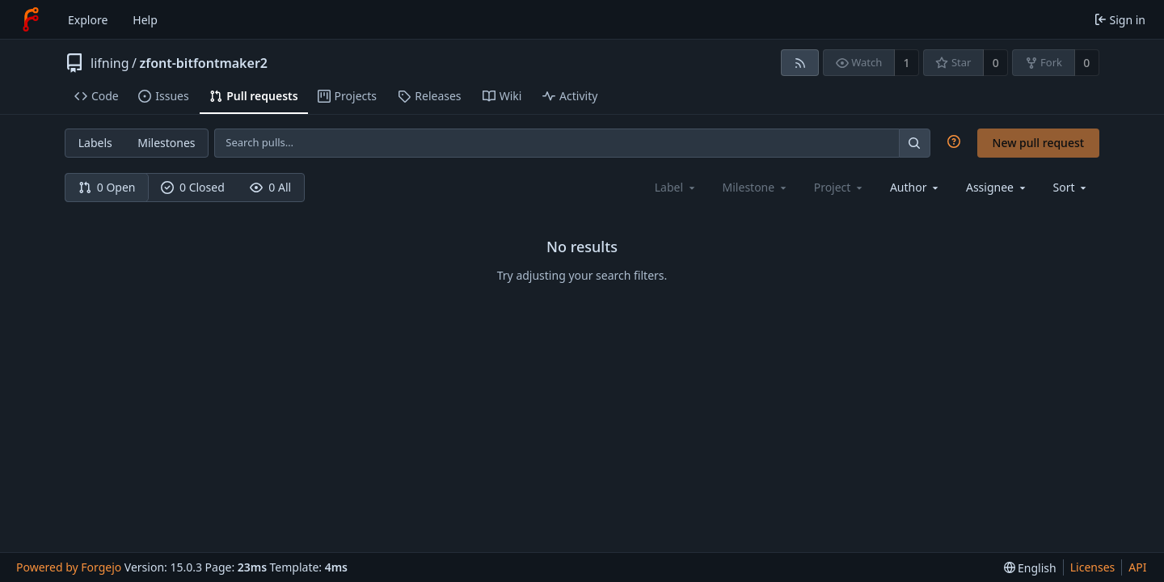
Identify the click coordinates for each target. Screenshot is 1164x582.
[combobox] (915, 187)
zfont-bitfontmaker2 (203, 63)
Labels (95, 142)
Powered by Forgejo (68, 567)
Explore (88, 19)
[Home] (30, 19)
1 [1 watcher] (907, 62)
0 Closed (193, 187)
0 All (270, 187)
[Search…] (914, 143)
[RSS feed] (800, 62)
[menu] (1071, 187)
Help (145, 19)
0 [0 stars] (996, 62)
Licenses (1093, 567)
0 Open (107, 187)
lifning (110, 63)
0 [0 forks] (1086, 62)
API (1137, 567)
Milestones (166, 142)
